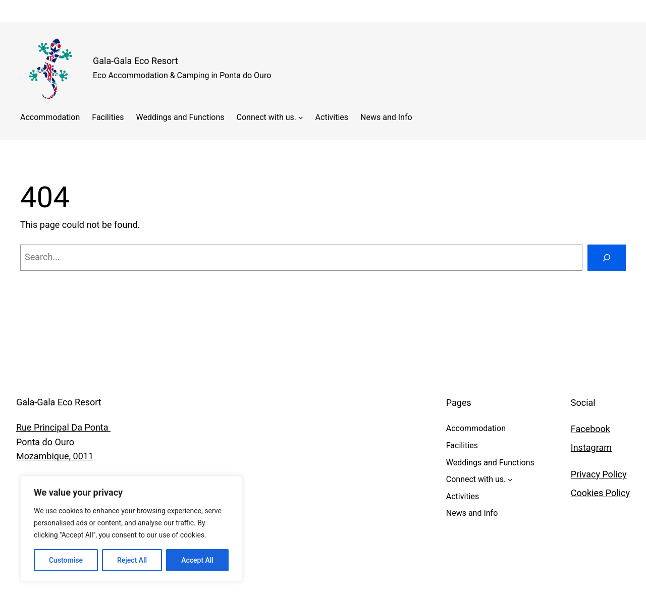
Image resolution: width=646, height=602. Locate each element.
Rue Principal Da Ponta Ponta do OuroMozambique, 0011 (63, 442)
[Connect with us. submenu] (300, 117)
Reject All (132, 560)
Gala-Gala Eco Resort (135, 60)
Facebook (590, 429)
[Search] (606, 258)
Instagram (591, 447)
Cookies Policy (600, 493)
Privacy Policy (599, 474)
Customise (66, 560)
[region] (131, 529)
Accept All (197, 560)
